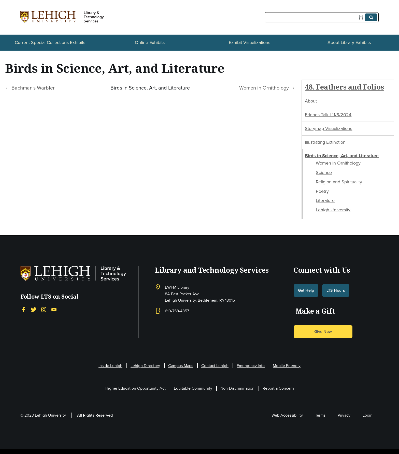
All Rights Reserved (95, 415)
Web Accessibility (287, 415)
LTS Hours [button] (335, 290)
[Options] (362, 17)
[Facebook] (23, 309)
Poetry (322, 191)
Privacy (344, 415)
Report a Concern (278, 388)
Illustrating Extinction (325, 142)
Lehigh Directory (145, 366)
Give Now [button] (323, 331)
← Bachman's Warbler (30, 88)
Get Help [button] (306, 290)
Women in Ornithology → (267, 88)
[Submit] (371, 17)
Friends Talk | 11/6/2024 (328, 114)
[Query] (322, 17)
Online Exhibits (150, 42)
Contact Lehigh (215, 366)
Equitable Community (193, 388)
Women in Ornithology (338, 163)
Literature (325, 200)
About (311, 101)
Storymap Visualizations (328, 128)
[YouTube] (54, 309)
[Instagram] (44, 309)
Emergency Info (251, 366)
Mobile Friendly (287, 366)
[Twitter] (34, 309)
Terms (320, 415)
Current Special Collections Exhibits (50, 42)
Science (324, 172)
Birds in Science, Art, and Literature (342, 155)
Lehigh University (333, 210)
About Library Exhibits (349, 42)
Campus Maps (180, 366)
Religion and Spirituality (339, 182)
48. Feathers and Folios (344, 87)
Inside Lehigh (110, 366)
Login (368, 415)
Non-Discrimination (237, 388)
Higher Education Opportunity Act (135, 388)
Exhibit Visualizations (249, 42)
